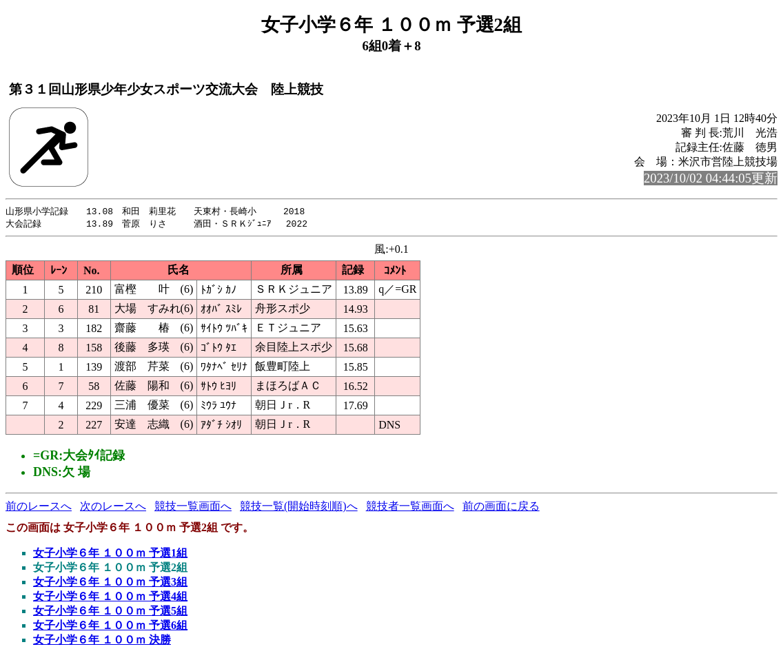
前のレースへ (39, 507)
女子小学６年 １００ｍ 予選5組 (110, 612)
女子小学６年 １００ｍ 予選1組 (110, 554)
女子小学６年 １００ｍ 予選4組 (110, 598)
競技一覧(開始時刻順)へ (299, 507)
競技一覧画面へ (193, 507)
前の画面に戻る (501, 507)
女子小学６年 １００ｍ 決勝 (102, 641)
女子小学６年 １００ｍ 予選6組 (110, 626)
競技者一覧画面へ (410, 507)
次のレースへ (113, 507)
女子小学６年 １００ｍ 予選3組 (110, 583)
